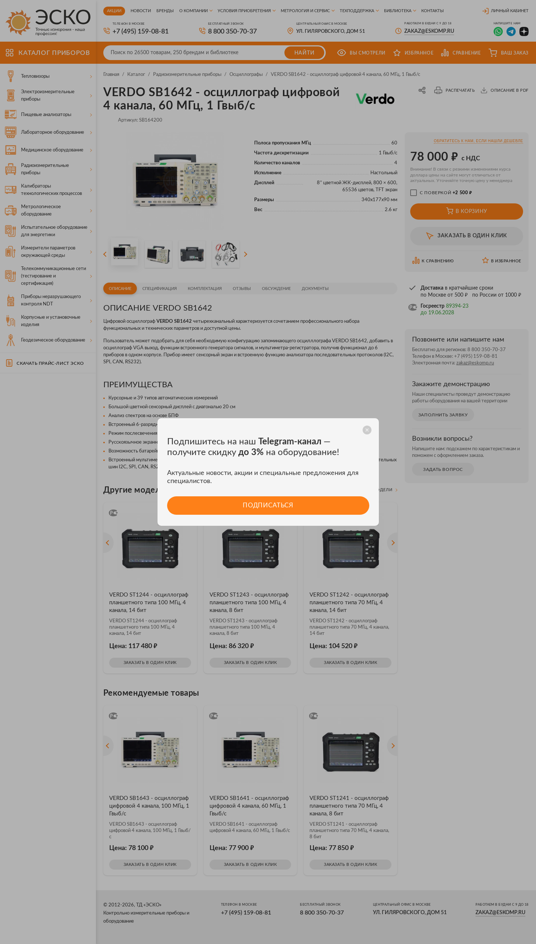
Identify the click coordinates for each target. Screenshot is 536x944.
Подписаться (268, 505)
